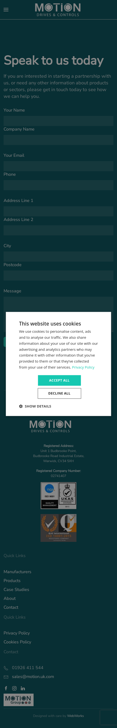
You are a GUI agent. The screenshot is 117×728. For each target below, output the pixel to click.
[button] (35, 406)
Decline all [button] (59, 393)
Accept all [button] (59, 380)
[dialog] (58, 364)
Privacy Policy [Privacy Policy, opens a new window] (83, 367)
